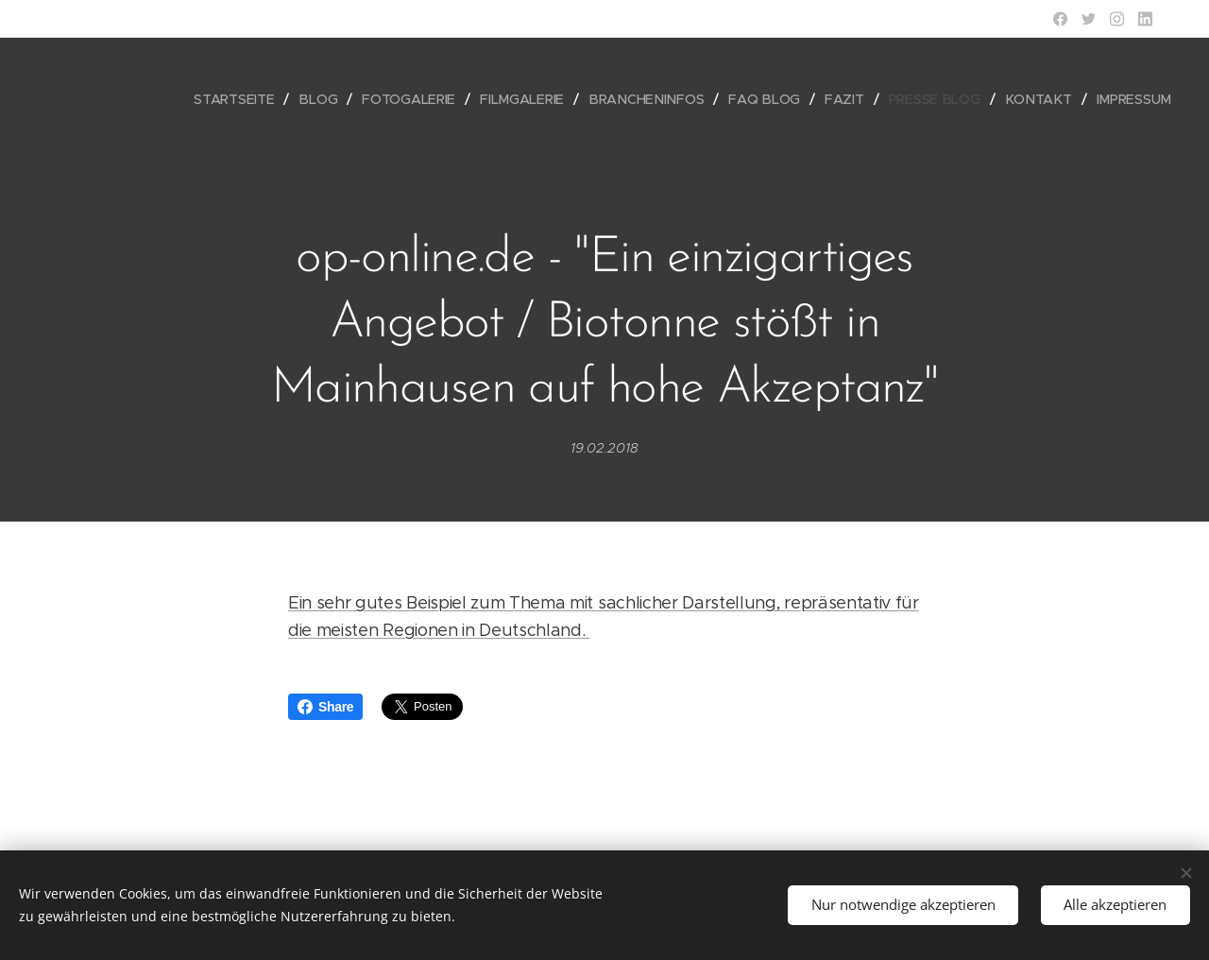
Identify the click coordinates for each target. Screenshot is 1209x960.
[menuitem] (250, 99)
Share (325, 706)
